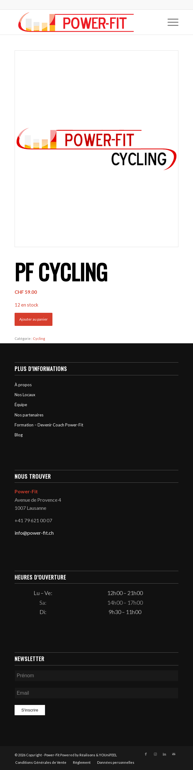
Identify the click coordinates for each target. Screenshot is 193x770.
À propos (23, 384)
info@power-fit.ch (34, 533)
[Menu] (169, 22)
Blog (19, 434)
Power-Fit (52, 755)
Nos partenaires (29, 414)
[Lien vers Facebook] (145, 754)
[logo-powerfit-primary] (80, 22)
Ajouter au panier (33, 319)
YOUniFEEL (108, 755)
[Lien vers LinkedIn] (164, 754)
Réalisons (87, 755)
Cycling (39, 338)
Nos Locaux (25, 394)
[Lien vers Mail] (173, 754)
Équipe (21, 404)
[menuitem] (169, 22)
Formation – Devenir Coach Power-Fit (49, 424)
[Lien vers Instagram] (155, 754)
